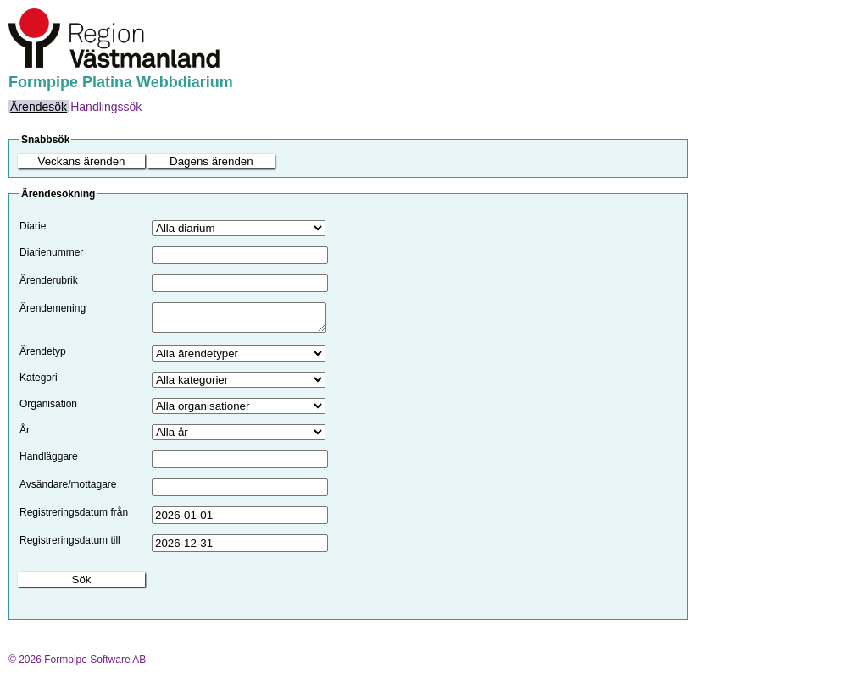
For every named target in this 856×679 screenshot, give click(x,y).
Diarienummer (51, 252)
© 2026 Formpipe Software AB (77, 665)
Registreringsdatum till (69, 545)
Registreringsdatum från (73, 517)
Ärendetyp (42, 356)
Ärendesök (38, 106)
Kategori (38, 383)
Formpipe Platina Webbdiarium (120, 82)
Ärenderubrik (48, 280)
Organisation (48, 409)
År (24, 435)
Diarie (32, 226)
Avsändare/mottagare (68, 489)
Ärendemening (52, 308)
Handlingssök (106, 106)
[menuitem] (38, 106)
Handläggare (48, 461)
